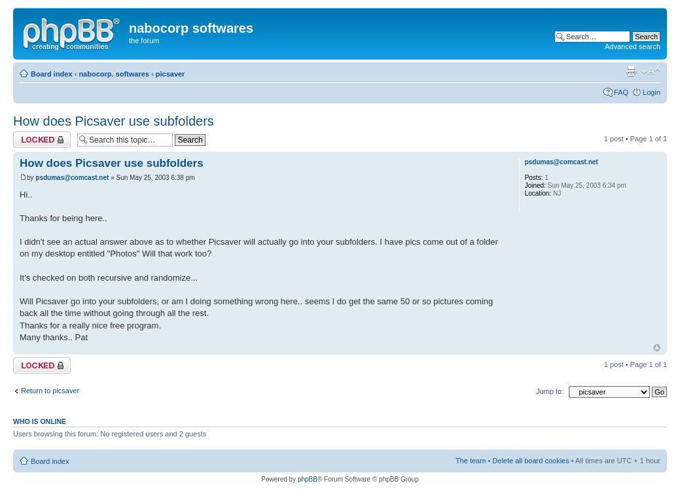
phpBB (307, 479)
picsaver (170, 74)
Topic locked (42, 140)
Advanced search (632, 46)
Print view (631, 71)
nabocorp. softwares (114, 74)
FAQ (621, 92)
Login (651, 92)
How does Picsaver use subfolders (113, 121)
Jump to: (550, 391)
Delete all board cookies (530, 461)
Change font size (650, 71)
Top (656, 347)
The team (471, 461)
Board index (52, 74)
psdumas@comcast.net (72, 177)
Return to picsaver (50, 391)
